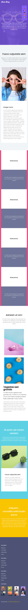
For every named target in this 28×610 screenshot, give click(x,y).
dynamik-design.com (14, 601)
